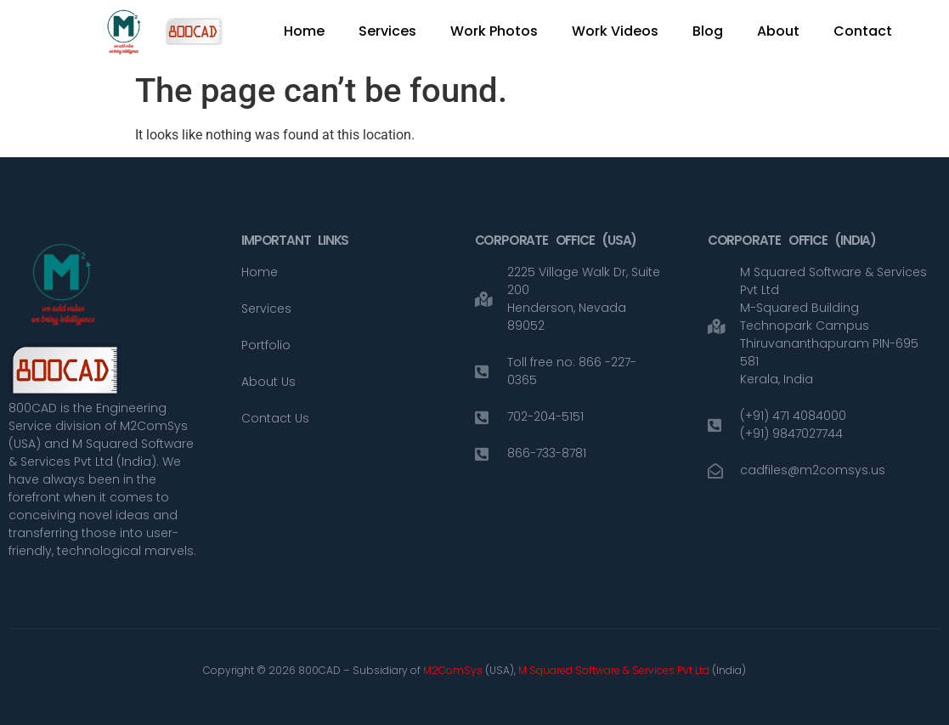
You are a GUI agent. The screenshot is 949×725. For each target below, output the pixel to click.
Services (387, 31)
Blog (707, 31)
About (778, 31)
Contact (862, 31)
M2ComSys (453, 670)
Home (304, 31)
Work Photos (494, 31)
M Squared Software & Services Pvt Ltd (615, 670)
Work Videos (615, 31)
